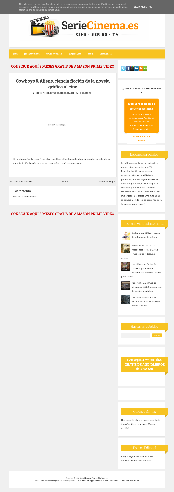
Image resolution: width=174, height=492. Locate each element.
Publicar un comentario (25, 196)
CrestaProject (49, 480)
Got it (152, 7)
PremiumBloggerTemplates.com (94, 480)
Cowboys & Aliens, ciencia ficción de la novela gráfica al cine (63, 84)
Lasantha (74, 480)
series (63, 93)
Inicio (15, 54)
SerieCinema (85, 478)
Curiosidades (75, 54)
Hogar (90, 54)
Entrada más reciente (21, 181)
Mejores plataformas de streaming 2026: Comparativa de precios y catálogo (147, 286)
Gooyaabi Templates (130, 480)
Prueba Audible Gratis (141, 138)
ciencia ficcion (42, 93)
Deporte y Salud (32, 54)
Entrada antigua (107, 181)
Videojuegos (106, 54)
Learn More (140, 7)
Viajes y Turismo (54, 54)
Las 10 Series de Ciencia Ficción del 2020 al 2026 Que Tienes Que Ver (146, 301)
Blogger (104, 478)
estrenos (54, 93)
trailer (70, 93)
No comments (85, 93)
